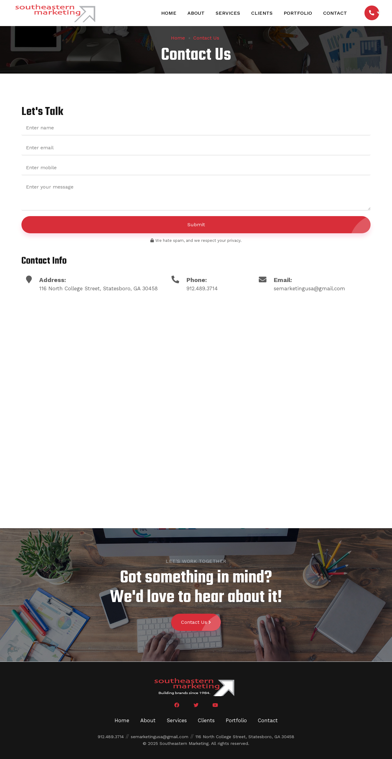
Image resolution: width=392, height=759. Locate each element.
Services (227, 13)
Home (168, 13)
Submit (279, 224)
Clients (261, 13)
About (195, 13)
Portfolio (297, 13)
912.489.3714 (202, 288)
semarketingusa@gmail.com (309, 288)
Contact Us (206, 38)
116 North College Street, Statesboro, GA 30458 (244, 736)
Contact (335, 13)
